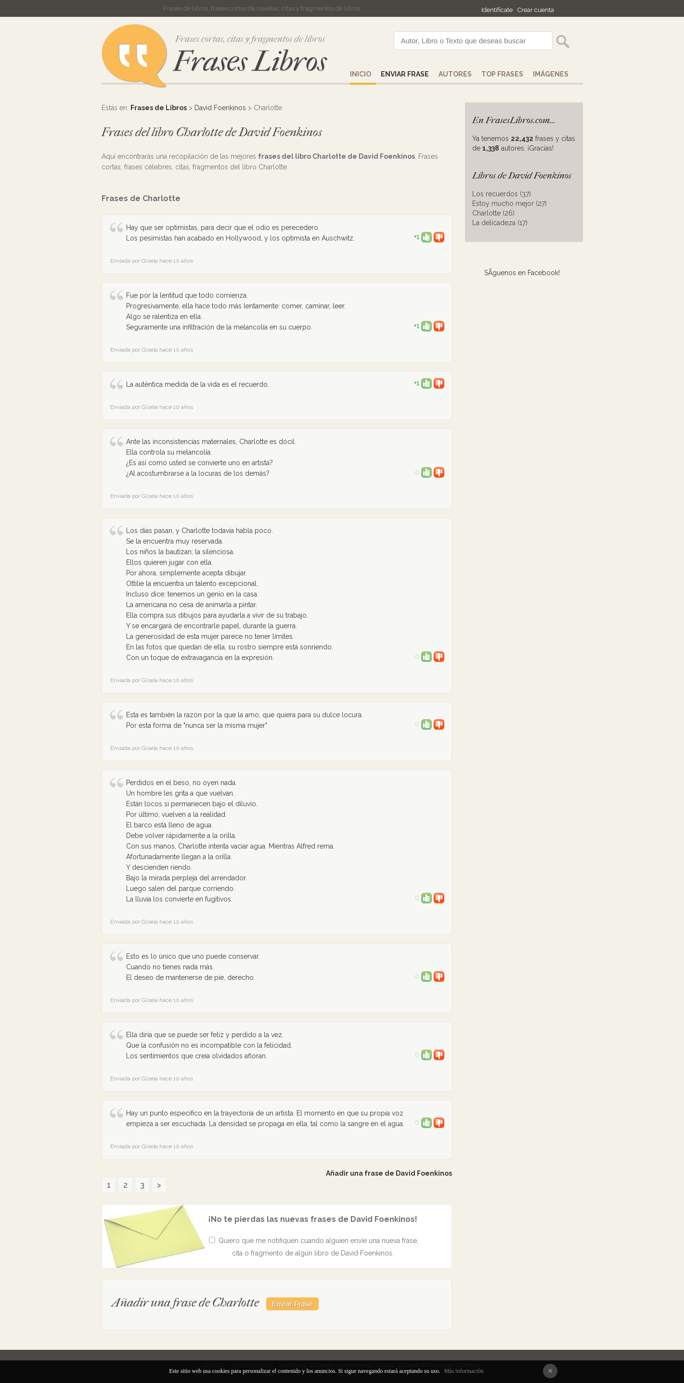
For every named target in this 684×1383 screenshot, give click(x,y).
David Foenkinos (220, 108)
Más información (463, 1371)
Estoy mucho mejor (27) (509, 203)
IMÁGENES (550, 74)
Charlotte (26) (493, 213)
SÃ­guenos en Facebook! (522, 273)
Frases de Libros (158, 108)
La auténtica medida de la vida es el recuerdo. (197, 384)
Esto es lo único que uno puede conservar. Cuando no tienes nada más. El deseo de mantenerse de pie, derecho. (193, 966)
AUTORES (455, 74)
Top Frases (502, 74)
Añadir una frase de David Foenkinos (389, 1173)
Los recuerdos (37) (501, 194)
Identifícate (497, 9)
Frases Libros (249, 61)
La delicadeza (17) (500, 223)
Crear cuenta (535, 9)
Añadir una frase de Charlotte (185, 1302)
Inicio (360, 74)
